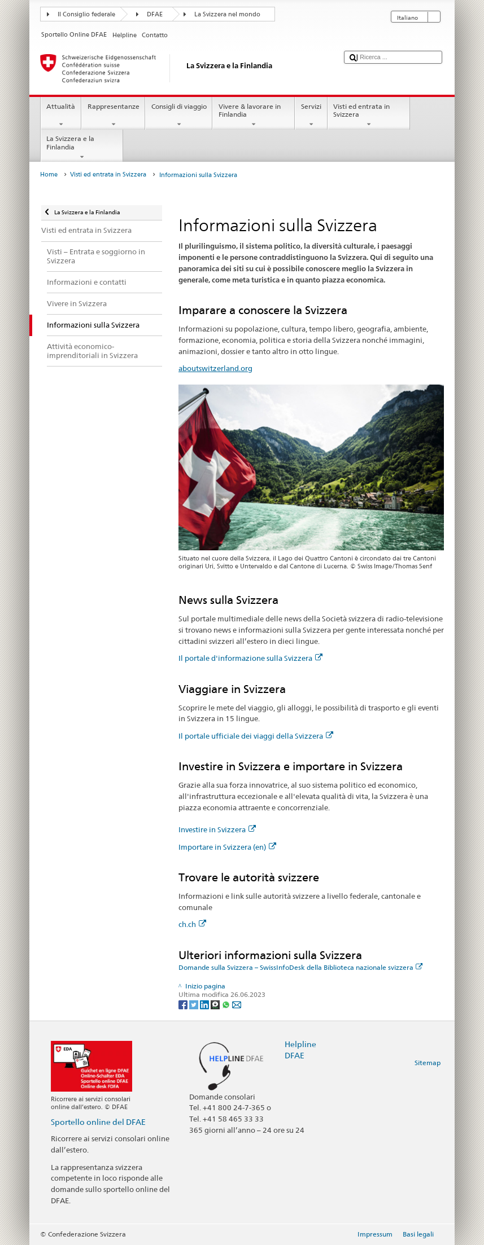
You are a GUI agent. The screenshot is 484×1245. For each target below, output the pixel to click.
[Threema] (216, 1004)
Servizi (310, 115)
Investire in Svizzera (217, 829)
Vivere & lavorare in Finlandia (253, 115)
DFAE (155, 14)
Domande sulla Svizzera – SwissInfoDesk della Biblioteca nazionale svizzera (300, 967)
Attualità (61, 115)
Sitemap (428, 1062)
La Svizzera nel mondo (227, 14)
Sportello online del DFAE (98, 1122)
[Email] (236, 1004)
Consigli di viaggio (179, 115)
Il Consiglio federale (86, 14)
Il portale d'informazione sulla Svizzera (250, 658)
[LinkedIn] (205, 1004)
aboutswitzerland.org (215, 368)
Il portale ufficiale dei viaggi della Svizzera (255, 735)
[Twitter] (194, 1004)
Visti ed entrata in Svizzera (368, 115)
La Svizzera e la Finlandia (82, 147)
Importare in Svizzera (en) (227, 846)
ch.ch (192, 924)
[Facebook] (183, 1004)
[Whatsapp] (226, 1004)
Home (49, 174)
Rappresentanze (113, 115)
